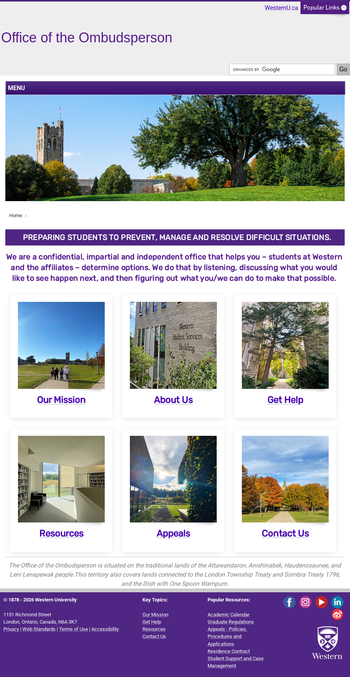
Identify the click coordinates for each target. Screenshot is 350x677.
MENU (16, 88)
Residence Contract (229, 651)
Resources (61, 533)
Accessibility (105, 629)
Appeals (173, 533)
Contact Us (285, 533)
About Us (173, 400)
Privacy (11, 629)
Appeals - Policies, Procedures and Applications (227, 636)
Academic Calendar (228, 614)
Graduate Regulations (231, 622)
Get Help (285, 400)
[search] (282, 69)
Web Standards (39, 629)
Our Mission (61, 400)
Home (15, 215)
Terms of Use (73, 629)
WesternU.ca (281, 7)
